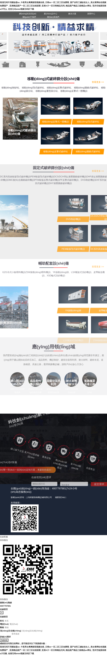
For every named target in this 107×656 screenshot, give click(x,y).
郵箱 (2, 627)
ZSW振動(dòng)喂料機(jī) (39, 262)
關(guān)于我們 (29, 17)
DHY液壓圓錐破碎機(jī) (60, 170)
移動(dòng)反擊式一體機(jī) (73, 91)
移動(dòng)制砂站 (11, 87)
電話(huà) (4, 624)
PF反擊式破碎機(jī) (70, 167)
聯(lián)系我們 (53, 17)
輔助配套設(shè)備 (53, 253)
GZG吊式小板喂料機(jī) (13, 262)
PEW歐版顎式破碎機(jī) (42, 164)
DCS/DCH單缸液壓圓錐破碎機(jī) (70, 164)
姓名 (2, 621)
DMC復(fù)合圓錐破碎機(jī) (21, 167)
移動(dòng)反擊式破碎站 (60, 87)
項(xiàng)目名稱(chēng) (10, 631)
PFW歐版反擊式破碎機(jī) (47, 167)
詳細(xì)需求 (5, 637)
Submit (4, 641)
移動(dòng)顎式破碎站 (34, 87)
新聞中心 (91, 14)
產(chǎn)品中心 (50, 14)
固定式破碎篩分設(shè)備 (53, 155)
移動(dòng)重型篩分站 (48, 91)
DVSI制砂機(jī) (88, 167)
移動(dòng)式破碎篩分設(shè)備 (53, 78)
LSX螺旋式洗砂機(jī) (82, 262)
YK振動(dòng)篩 (62, 262)
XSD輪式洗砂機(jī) (56, 265)
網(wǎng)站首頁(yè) (27, 14)
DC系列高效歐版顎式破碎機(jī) (15, 164)
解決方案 (72, 14)
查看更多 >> (98, 82)
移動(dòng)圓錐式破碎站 (87, 87)
